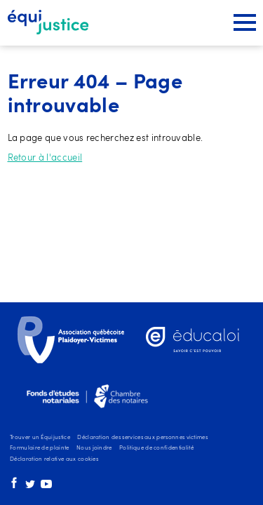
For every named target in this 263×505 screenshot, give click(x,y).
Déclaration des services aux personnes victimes (142, 437)
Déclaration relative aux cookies (54, 459)
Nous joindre (94, 448)
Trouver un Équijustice (40, 437)
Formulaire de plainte (39, 448)
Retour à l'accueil (45, 158)
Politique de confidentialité (156, 448)
